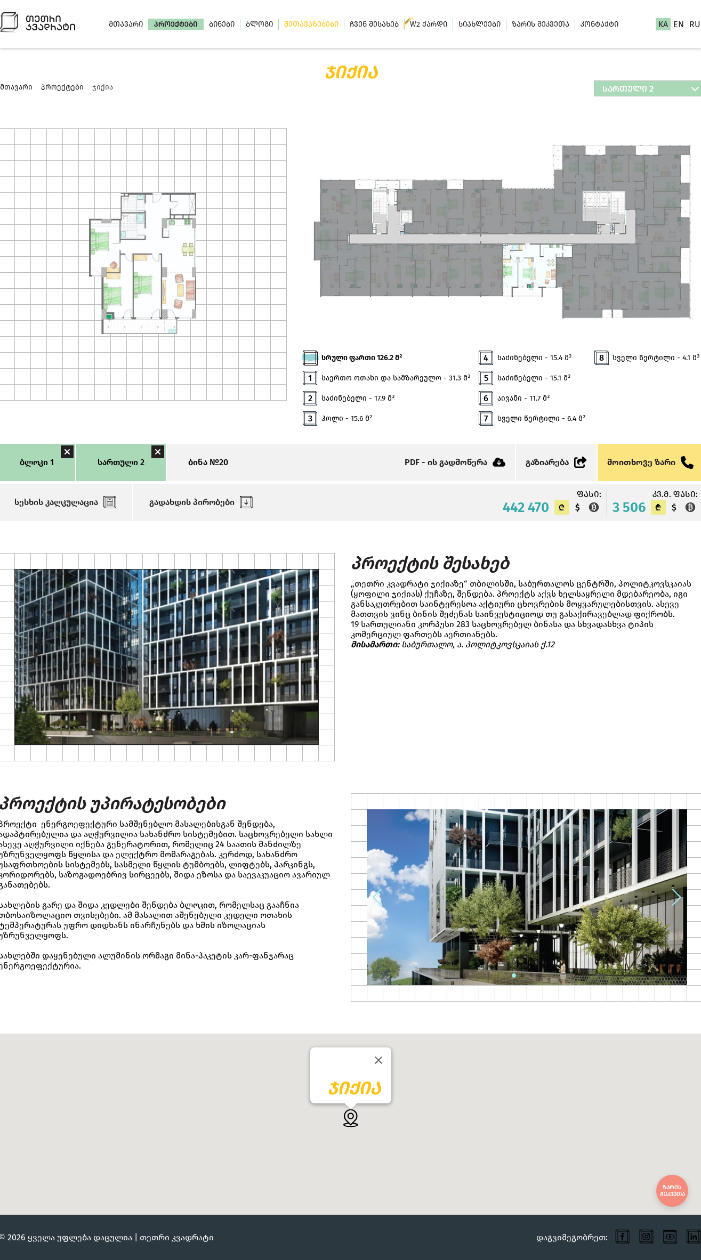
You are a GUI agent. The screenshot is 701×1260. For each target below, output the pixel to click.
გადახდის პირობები (201, 502)
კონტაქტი (599, 24)
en (678, 24)
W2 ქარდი (428, 24)
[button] (377, 897)
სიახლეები (479, 24)
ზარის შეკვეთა (540, 24)
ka (663, 24)
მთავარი (126, 24)
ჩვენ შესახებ (374, 24)
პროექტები (176, 24)
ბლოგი (259, 24)
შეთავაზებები (311, 24)
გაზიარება (556, 462)
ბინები (222, 24)
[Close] (378, 1060)
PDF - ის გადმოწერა (455, 462)
